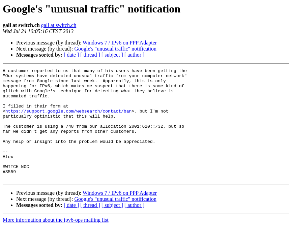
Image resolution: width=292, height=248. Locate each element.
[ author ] (134, 55)
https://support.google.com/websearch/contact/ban (68, 120)
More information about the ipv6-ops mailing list (56, 242)
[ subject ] (112, 55)
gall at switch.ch (58, 25)
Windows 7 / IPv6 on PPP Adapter (120, 42)
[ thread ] (90, 55)
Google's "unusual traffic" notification (115, 49)
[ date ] (71, 55)
